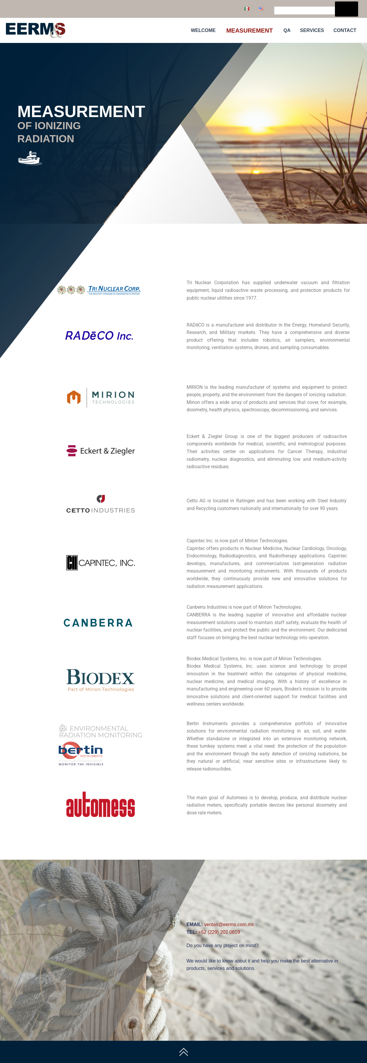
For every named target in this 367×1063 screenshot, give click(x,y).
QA (286, 30)
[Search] (346, 9)
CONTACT (344, 30)
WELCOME (203, 30)
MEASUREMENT (249, 30)
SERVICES (312, 30)
